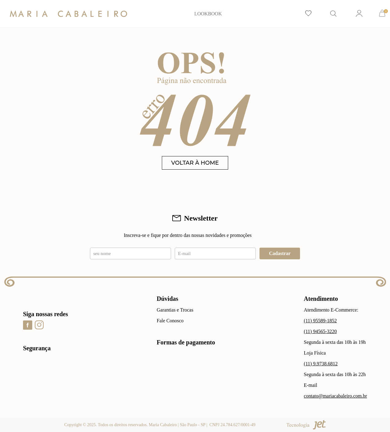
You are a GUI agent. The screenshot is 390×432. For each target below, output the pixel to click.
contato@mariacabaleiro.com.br (335, 396)
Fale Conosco (170, 320)
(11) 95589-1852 (320, 320)
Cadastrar (280, 253)
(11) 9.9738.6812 (320, 363)
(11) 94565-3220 (320, 331)
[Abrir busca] (333, 14)
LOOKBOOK (208, 13)
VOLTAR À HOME (195, 162)
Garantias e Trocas (175, 309)
